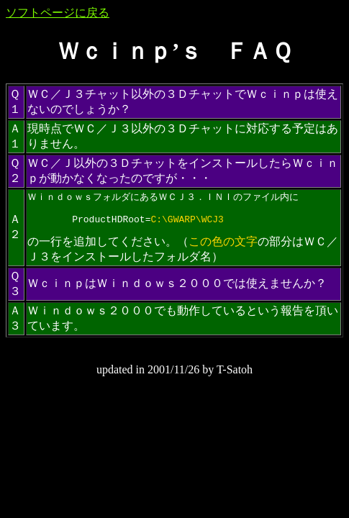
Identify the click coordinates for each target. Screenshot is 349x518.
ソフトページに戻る (57, 12)
